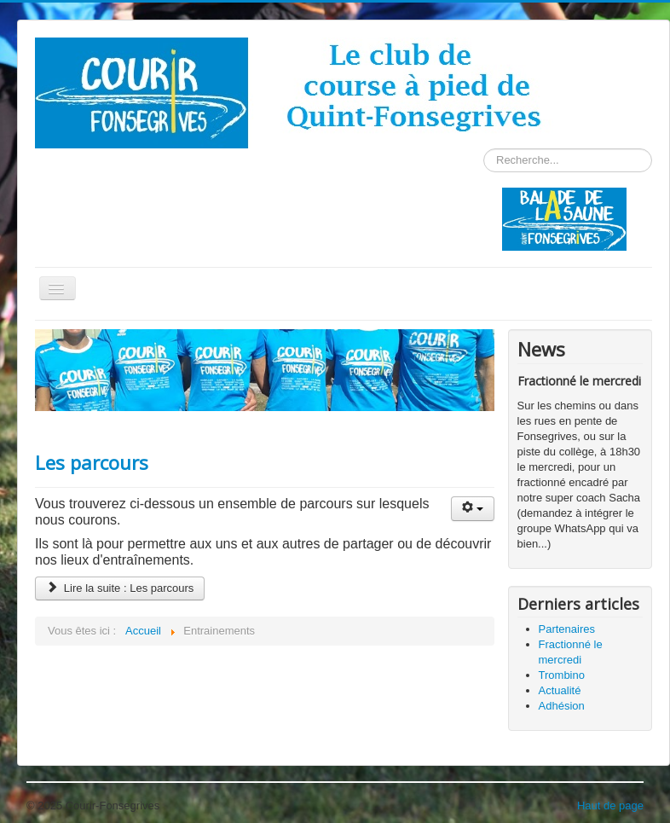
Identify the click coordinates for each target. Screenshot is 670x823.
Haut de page (610, 805)
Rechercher (483, 148)
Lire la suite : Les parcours (119, 588)
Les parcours (91, 462)
